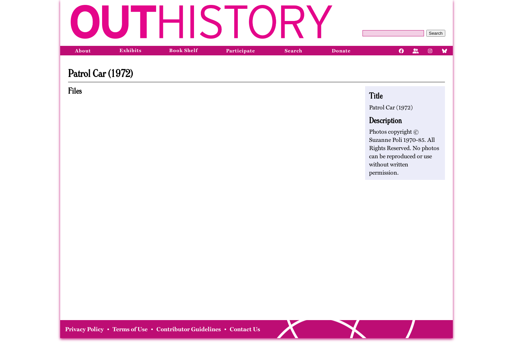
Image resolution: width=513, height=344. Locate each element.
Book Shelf (183, 50)
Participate (240, 51)
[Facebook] (401, 50)
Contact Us (245, 329)
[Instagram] (430, 50)
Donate (341, 51)
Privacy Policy (84, 329)
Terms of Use (130, 329)
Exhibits (130, 50)
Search (436, 33)
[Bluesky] (444, 50)
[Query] (393, 33)
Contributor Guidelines (188, 329)
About (83, 51)
